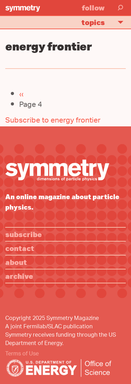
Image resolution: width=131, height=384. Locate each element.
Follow (93, 7)
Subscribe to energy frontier (53, 120)
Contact (19, 248)
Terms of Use (22, 354)
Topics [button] (105, 22)
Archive (19, 276)
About (16, 262)
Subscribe (23, 234)
